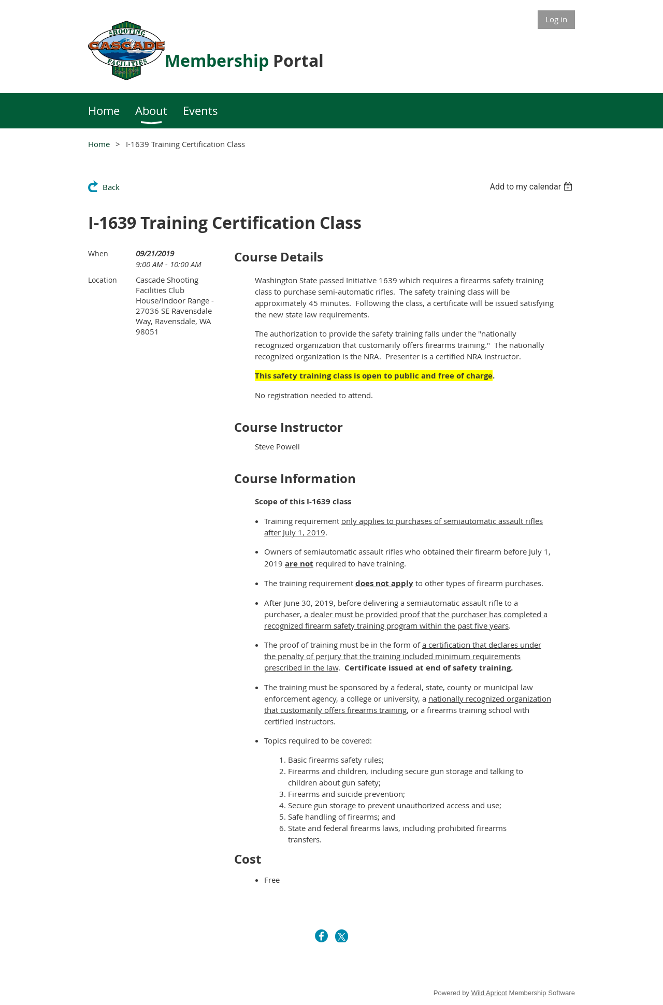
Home (99, 144)
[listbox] (532, 186)
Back (111, 187)
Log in (556, 19)
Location (102, 280)
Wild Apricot (489, 993)
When (98, 253)
